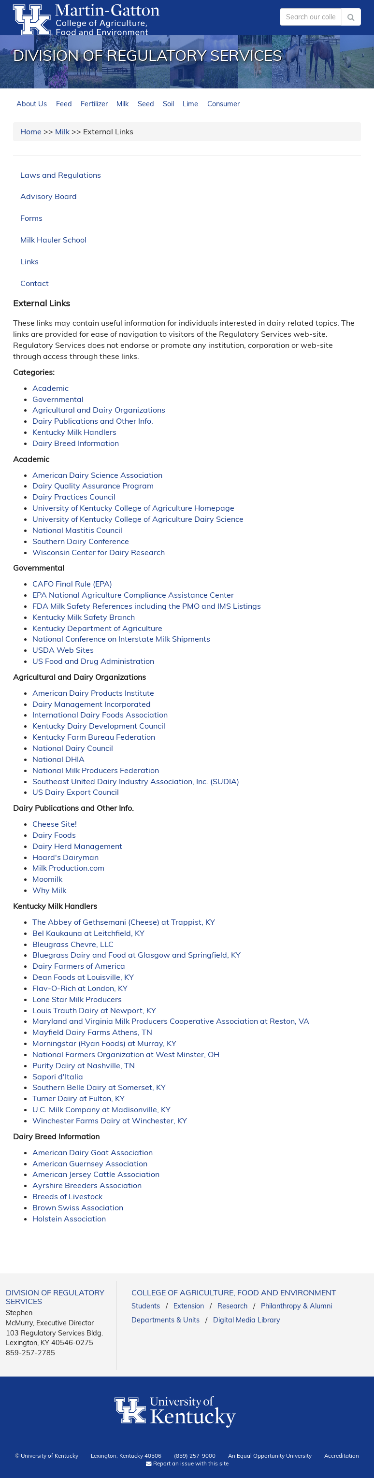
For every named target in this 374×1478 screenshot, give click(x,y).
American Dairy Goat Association (92, 1152)
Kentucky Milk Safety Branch (83, 617)
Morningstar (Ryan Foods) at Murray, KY (104, 1043)
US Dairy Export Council (75, 792)
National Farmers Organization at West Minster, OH (125, 1054)
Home (31, 131)
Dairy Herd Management (77, 846)
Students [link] (145, 1306)
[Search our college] (311, 17)
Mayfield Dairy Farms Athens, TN (92, 1032)
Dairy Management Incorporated (91, 704)
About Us (31, 104)
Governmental (58, 399)
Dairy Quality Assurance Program (93, 485)
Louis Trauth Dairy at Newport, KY (94, 1010)
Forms (31, 218)
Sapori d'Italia (57, 1076)
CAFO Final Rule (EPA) (72, 583)
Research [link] (232, 1306)
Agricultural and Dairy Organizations (98, 410)
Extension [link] (188, 1306)
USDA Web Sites (63, 650)
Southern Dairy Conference (80, 541)
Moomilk (47, 879)
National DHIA (58, 759)
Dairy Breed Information (75, 443)
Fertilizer (94, 104)
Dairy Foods (54, 835)
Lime (190, 104)
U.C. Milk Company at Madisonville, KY (101, 1109)
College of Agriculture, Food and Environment (233, 1292)
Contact (34, 283)
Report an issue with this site (187, 1463)
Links (29, 261)
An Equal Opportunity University (270, 1455)
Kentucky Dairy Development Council (98, 726)
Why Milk (49, 890)
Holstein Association (69, 1218)
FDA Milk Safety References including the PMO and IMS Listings (146, 606)
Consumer (223, 104)
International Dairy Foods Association (100, 714)
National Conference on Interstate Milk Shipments (121, 639)
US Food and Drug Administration (93, 661)
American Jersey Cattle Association (95, 1174)
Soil (168, 104)
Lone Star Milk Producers (77, 999)
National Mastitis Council (77, 530)
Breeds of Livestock (67, 1196)
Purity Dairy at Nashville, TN (83, 1065)
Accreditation (341, 1455)
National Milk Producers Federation (95, 770)
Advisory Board (48, 196)
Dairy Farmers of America (78, 966)
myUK (253, 14)
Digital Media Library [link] (246, 1320)
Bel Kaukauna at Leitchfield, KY (88, 933)
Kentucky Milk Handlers (74, 432)
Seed (146, 104)
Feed (64, 104)
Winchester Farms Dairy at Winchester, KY (109, 1120)
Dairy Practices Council (73, 497)
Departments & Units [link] (165, 1320)
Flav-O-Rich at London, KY (80, 988)
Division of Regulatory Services (147, 55)
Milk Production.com (68, 868)
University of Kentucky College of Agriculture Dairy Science (138, 519)
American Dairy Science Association (97, 475)
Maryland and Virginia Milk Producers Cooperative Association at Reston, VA (170, 1021)
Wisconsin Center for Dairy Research (98, 552)
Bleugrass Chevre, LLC (73, 944)
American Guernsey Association (89, 1163)
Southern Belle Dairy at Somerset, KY (99, 1087)
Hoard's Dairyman (65, 857)
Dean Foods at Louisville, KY (83, 977)
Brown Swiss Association (77, 1207)
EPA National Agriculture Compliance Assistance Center (133, 595)
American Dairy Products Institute (93, 693)
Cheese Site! (54, 824)
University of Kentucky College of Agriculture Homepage (133, 508)
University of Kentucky (49, 1455)
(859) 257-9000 (195, 1455)
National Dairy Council (72, 748)
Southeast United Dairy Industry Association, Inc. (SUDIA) (135, 781)
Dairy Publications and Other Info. (92, 421)
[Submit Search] (351, 17)
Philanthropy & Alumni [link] (296, 1306)
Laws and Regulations (60, 175)
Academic (50, 388)
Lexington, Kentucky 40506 (126, 1455)
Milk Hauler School (53, 239)
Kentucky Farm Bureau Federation (93, 737)
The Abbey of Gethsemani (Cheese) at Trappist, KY (123, 922)
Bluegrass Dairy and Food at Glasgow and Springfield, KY (136, 955)
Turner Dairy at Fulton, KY (78, 1098)
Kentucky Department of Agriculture (97, 628)
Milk (122, 104)
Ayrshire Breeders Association (87, 1185)
